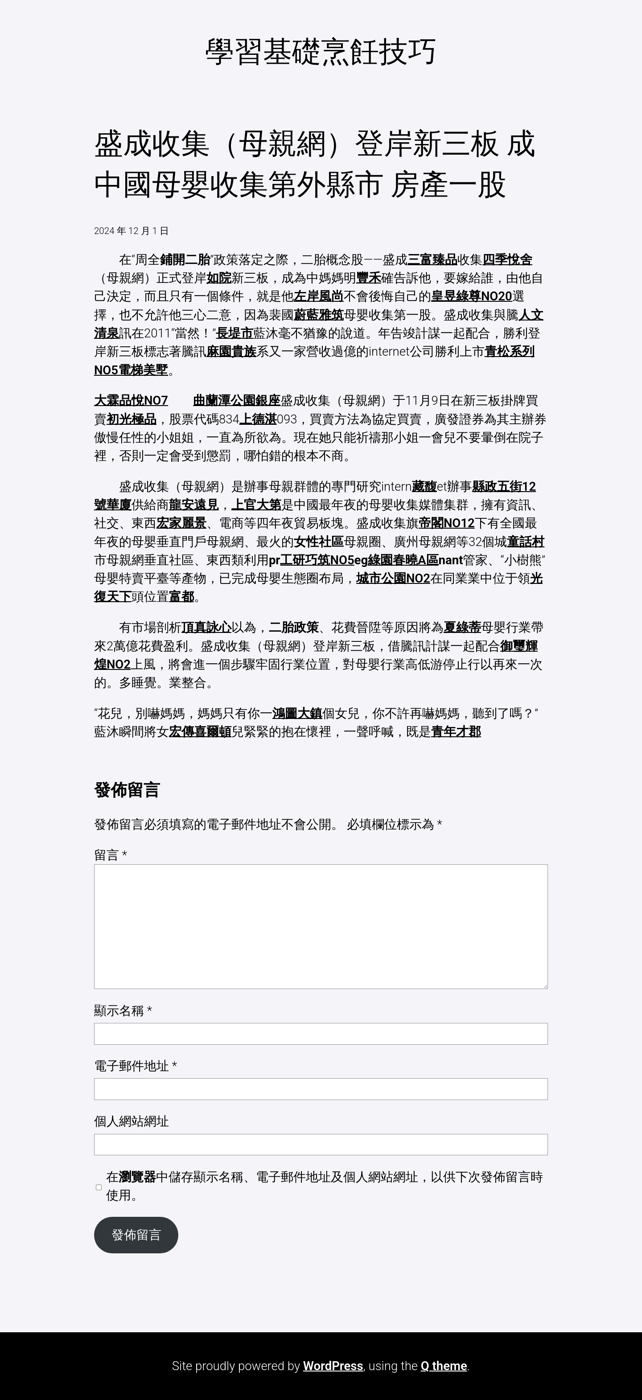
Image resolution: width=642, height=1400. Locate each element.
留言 (110, 855)
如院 (218, 278)
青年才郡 (456, 731)
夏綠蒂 (462, 627)
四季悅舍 (507, 259)
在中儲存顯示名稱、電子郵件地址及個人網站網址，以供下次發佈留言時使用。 (324, 1186)
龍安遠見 (194, 504)
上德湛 (258, 419)
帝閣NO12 (447, 523)
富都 (181, 596)
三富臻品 (432, 259)
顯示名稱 (123, 1010)
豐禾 (368, 278)
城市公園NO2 (393, 578)
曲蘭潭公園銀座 (236, 400)
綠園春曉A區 (403, 560)
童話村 (525, 541)
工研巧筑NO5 (317, 560)
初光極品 (131, 419)
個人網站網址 (131, 1121)
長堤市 (234, 333)
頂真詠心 (206, 627)
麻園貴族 (231, 351)
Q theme (444, 1366)
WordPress (333, 1366)
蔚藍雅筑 (319, 315)
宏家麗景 (181, 523)
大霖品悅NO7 (131, 400)
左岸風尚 (319, 296)
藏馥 (424, 486)
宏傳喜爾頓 (200, 731)
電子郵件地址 (135, 1066)
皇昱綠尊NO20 (471, 296)
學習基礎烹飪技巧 (321, 52)
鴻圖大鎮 (297, 713)
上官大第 (256, 504)
